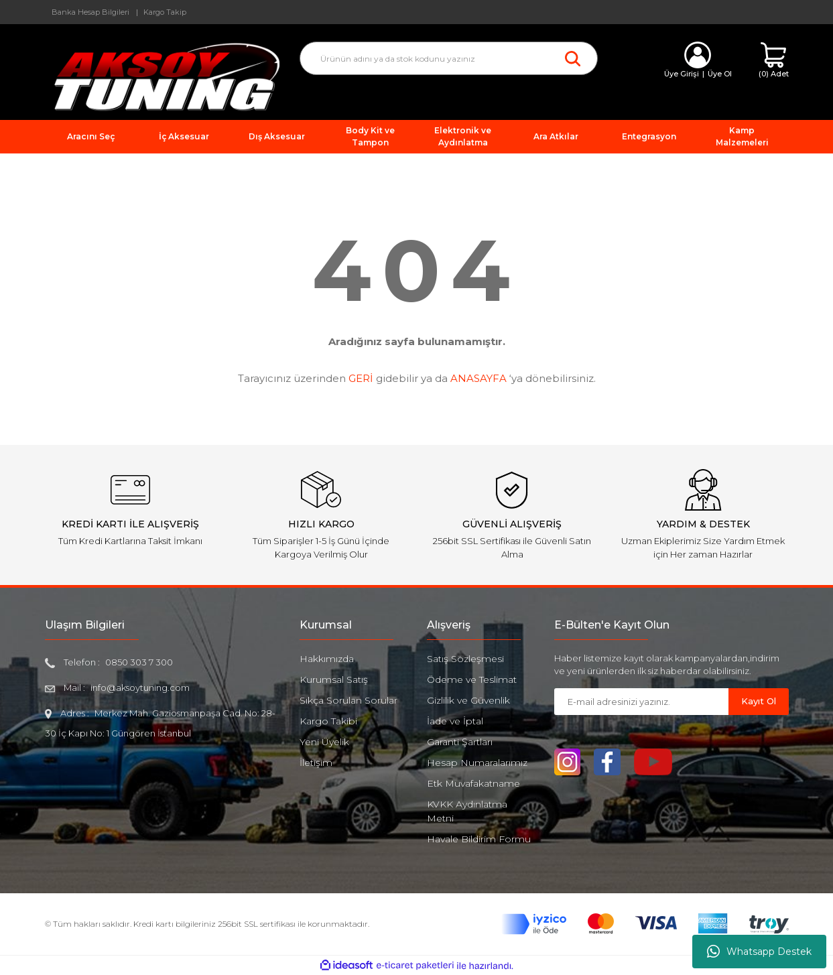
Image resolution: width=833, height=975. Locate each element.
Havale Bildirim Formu (479, 839)
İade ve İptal (455, 721)
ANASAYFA (478, 378)
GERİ (360, 378)
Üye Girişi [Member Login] (681, 73)
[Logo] (162, 76)
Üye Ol (720, 73)
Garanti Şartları (460, 742)
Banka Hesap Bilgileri (90, 12)
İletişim (316, 763)
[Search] (449, 58)
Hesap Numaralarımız (477, 763)
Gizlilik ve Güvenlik (468, 700)
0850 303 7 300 (139, 662)
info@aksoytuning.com (140, 687)
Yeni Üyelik (324, 742)
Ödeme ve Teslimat (472, 679)
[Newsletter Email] (641, 701)
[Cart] (774, 61)
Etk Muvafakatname (473, 783)
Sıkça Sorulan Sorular (348, 700)
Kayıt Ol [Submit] (758, 701)
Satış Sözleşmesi (465, 659)
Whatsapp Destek (759, 951)
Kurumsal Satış (334, 679)
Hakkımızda (327, 659)
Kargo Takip (164, 12)
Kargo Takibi (328, 721)
